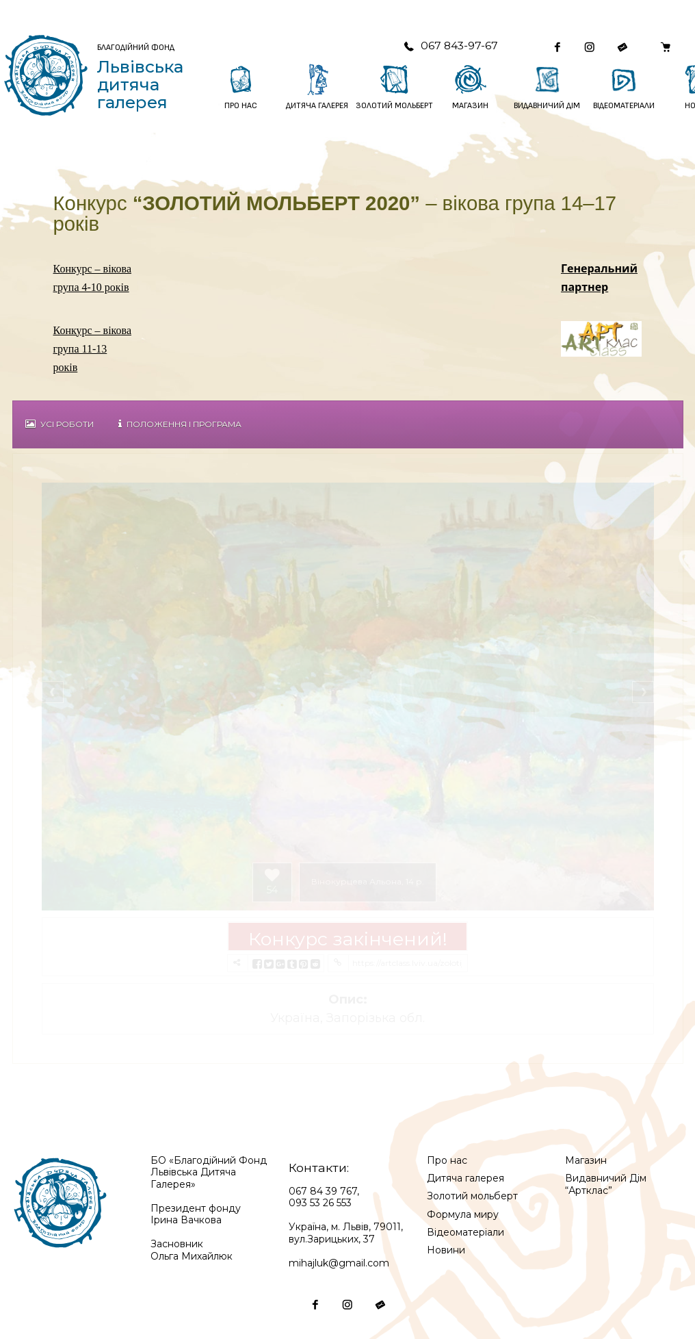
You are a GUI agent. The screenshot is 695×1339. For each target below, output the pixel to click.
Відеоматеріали (465, 1232)
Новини (446, 1250)
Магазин (586, 1160)
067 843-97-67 (450, 45)
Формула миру (463, 1214)
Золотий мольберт (472, 1196)
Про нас (447, 1160)
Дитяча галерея (465, 1178)
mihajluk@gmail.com (339, 1263)
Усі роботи (59, 424)
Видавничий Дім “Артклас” (605, 1184)
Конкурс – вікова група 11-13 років (92, 349)
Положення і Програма (179, 424)
